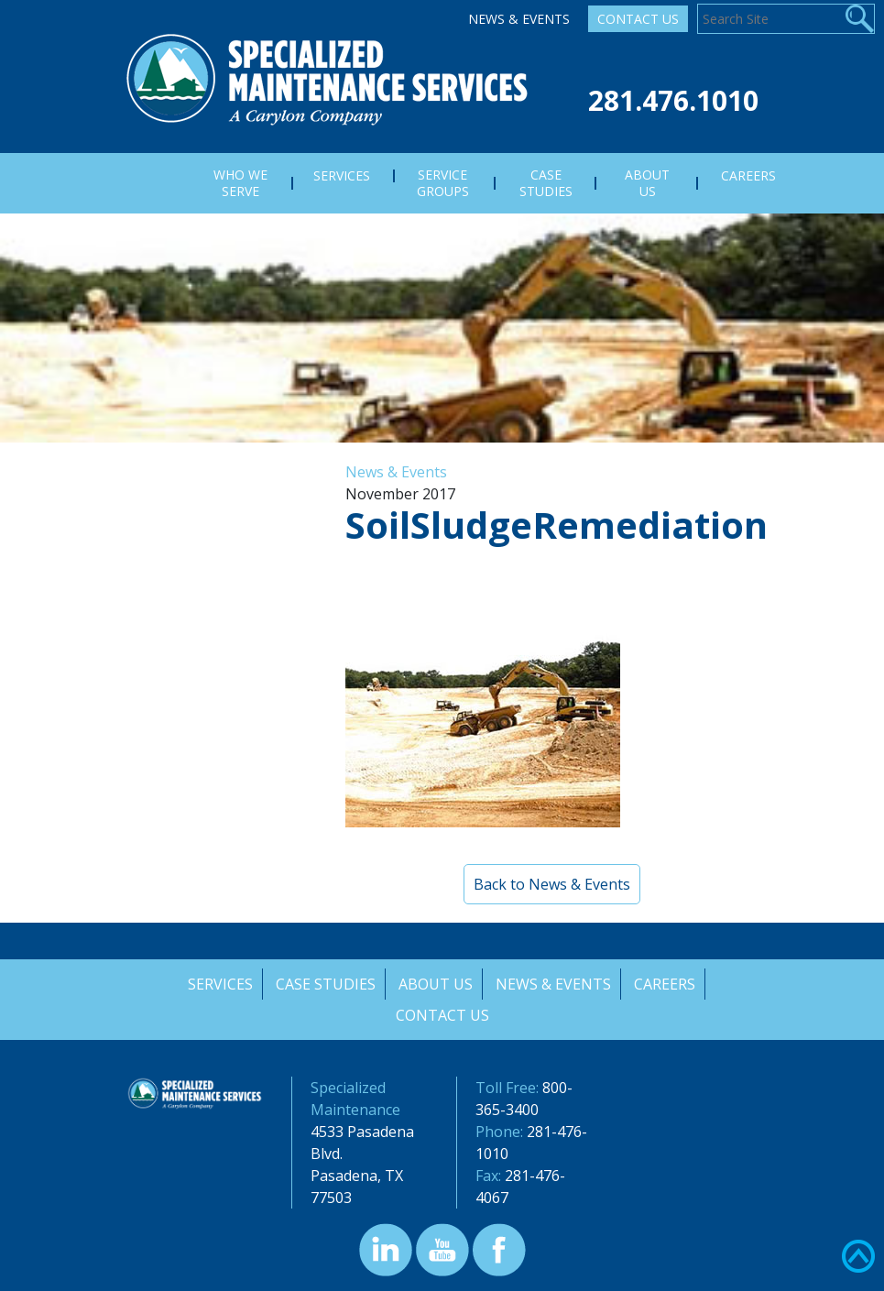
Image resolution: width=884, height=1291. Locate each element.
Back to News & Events (552, 884)
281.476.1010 (673, 100)
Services (218, 984)
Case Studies (325, 984)
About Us (435, 984)
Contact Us (638, 18)
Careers (666, 984)
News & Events (519, 18)
